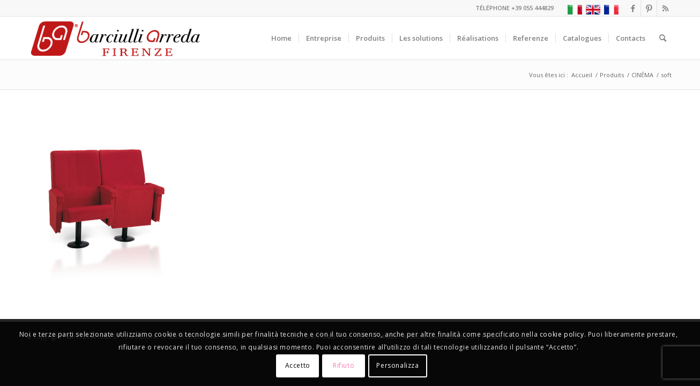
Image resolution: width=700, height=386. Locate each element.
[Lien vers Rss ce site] (665, 8)
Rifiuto (343, 365)
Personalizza (397, 365)
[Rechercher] (662, 38)
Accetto (297, 365)
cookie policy (562, 334)
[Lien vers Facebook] (633, 8)
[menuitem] (281, 38)
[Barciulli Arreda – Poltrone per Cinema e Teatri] (114, 38)
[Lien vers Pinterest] (649, 8)
